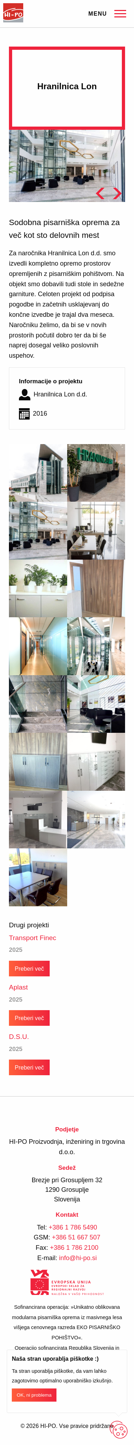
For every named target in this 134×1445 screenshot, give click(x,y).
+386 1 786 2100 (74, 1247)
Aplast (18, 987)
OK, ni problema (34, 1395)
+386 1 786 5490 (73, 1227)
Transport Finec (32, 938)
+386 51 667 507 (76, 1237)
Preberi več (29, 968)
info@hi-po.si (77, 1258)
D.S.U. (19, 1036)
